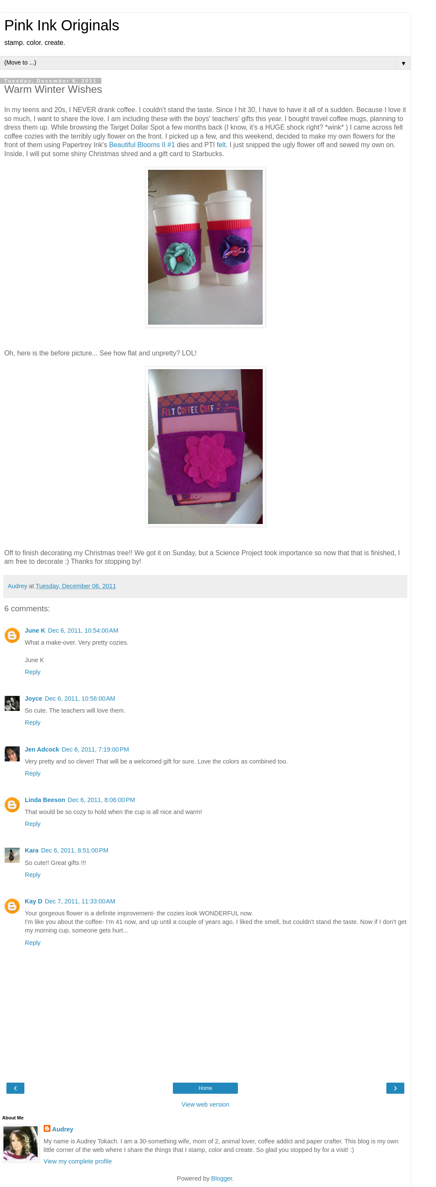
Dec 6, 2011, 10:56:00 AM (80, 698)
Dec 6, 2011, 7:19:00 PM (95, 749)
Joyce (33, 698)
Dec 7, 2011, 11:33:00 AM (80, 901)
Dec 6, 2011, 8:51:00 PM (74, 850)
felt (221, 144)
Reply (33, 672)
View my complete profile (78, 1161)
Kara (32, 850)
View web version (205, 1104)
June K (35, 630)
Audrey (63, 1129)
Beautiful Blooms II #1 (142, 144)
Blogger (221, 1178)
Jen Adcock (42, 749)
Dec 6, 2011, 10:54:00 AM (83, 630)
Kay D (33, 901)
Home (205, 1088)
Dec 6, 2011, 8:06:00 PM (101, 799)
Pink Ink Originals (61, 25)
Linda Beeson (45, 799)
